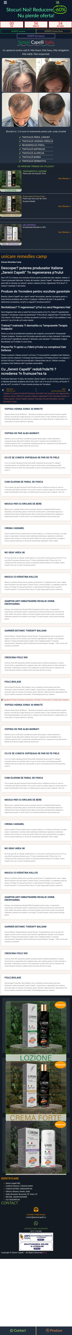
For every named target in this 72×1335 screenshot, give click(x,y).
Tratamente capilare (60, 703)
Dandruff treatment (27, 396)
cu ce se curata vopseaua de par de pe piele (32, 460)
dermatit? (39, 396)
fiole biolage (13, 684)
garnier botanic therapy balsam (25, 633)
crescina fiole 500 (16, 660)
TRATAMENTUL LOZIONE (35, 174)
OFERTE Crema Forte (54, 34)
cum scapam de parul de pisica (24, 485)
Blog (45, 1255)
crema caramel (14, 531)
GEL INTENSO (29, 228)
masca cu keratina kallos (21, 580)
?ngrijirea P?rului (10, 703)
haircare (6, 399)
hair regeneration (62, 396)
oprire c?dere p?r (17, 399)
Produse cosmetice (25, 703)
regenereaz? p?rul (46, 399)
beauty (16, 396)
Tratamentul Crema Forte (34, 199)
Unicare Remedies (50, 402)
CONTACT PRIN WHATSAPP (36, 1231)
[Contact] (11, 1330)
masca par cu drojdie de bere (23, 506)
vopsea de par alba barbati (22, 436)
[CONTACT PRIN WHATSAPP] (36, 1226)
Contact (20, 1330)
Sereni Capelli (21, 402)
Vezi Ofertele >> (64, 181)
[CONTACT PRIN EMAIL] (36, 1212)
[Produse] (47, 1330)
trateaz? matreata (35, 402)
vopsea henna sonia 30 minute (24, 412)
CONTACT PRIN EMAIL (36, 1218)
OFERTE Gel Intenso (36, 39)
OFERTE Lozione (18, 34)
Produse (56, 1330)
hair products (49, 396)
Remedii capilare (60, 399)
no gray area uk (15, 555)
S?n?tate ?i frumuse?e (43, 703)
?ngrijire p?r (8, 396)
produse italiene (31, 399)
